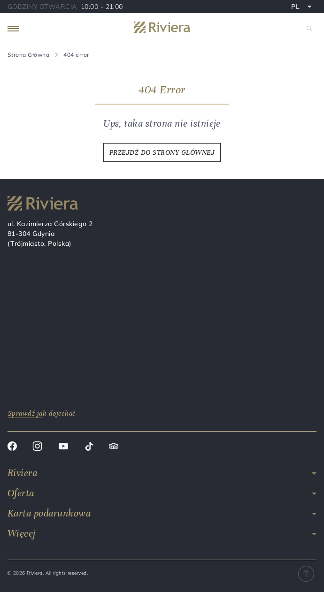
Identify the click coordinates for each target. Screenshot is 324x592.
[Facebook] (12, 447)
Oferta (21, 493)
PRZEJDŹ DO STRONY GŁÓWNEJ (162, 152)
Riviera (22, 473)
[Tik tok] (89, 447)
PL (303, 7)
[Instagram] (37, 447)
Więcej (22, 533)
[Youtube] (63, 447)
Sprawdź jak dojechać (42, 413)
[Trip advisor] (113, 447)
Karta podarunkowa (49, 513)
